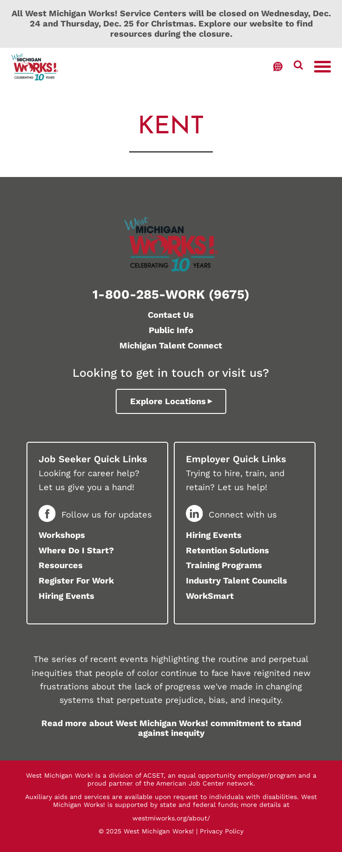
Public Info (171, 330)
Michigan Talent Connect (170, 345)
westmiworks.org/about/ (171, 818)
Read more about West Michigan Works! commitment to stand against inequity (171, 728)
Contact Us (171, 315)
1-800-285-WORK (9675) (171, 294)
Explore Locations (168, 401)
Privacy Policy (221, 831)
